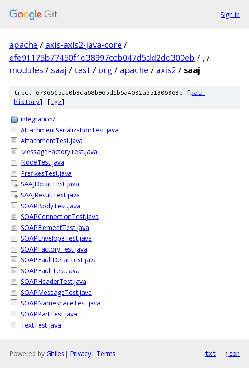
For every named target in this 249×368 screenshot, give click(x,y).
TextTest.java (41, 325)
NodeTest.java (42, 162)
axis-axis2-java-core (83, 44)
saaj (59, 69)
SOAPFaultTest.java (50, 270)
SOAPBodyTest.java (50, 205)
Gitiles (55, 353)
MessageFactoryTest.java (59, 151)
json (232, 353)
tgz (56, 102)
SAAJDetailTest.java (50, 183)
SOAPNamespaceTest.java (61, 303)
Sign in (230, 14)
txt (210, 353)
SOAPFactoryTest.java (54, 249)
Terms (106, 353)
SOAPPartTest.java (49, 314)
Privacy (80, 353)
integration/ (38, 119)
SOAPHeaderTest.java (53, 281)
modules (26, 69)
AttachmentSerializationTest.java (70, 130)
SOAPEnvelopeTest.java (56, 238)
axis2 (166, 69)
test (82, 69)
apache (23, 44)
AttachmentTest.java (52, 140)
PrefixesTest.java (46, 173)
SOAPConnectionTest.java (60, 216)
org (105, 69)
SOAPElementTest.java (55, 227)
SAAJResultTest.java (50, 194)
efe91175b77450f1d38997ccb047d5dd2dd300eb (102, 57)
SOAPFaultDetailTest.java (59, 259)
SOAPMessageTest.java (56, 292)
